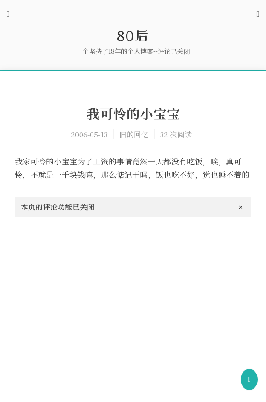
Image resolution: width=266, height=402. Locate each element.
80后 (133, 35)
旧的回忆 (134, 134)
